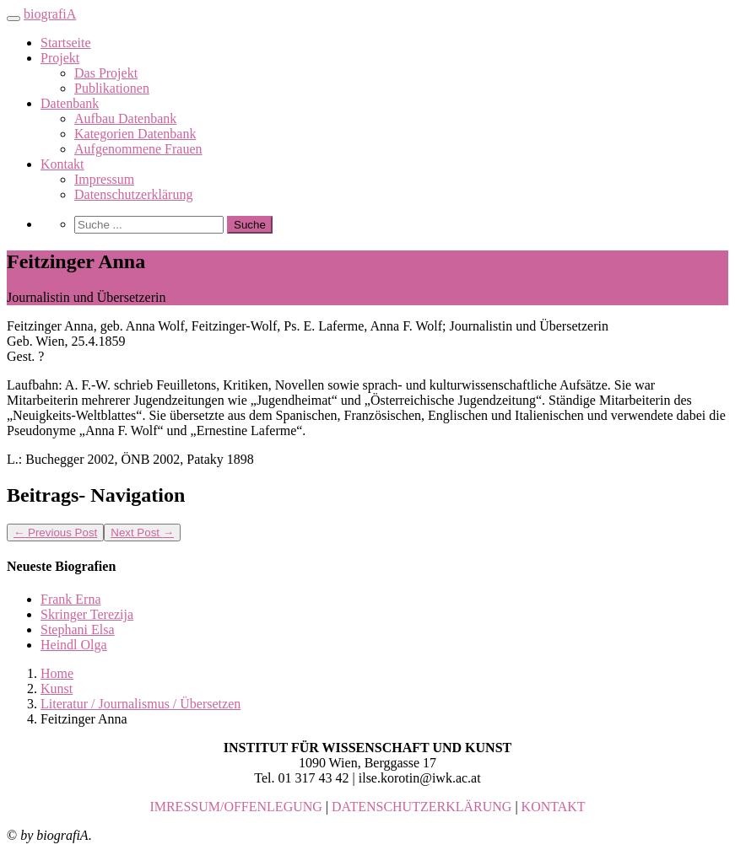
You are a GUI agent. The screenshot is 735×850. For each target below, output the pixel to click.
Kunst (57, 688)
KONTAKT (554, 806)
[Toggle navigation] (13, 18)
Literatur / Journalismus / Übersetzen (140, 704)
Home (57, 673)
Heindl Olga (74, 645)
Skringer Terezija (87, 614)
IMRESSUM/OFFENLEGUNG (235, 806)
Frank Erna (71, 599)
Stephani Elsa (78, 629)
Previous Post (55, 532)
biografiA (50, 14)
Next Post (142, 532)
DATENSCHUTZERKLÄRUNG (421, 806)
